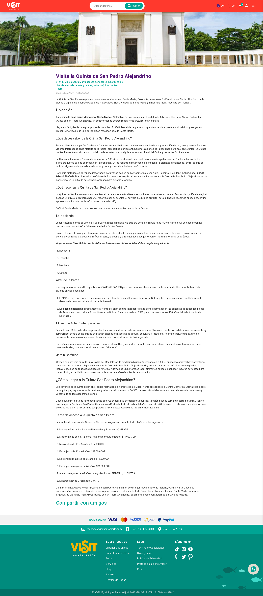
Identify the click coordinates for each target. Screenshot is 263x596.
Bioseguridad (144, 553)
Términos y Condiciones (151, 547)
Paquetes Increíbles (117, 553)
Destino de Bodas (116, 579)
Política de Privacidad (149, 558)
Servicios (111, 563)
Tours (109, 558)
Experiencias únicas (117, 547)
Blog (108, 569)
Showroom (112, 574)
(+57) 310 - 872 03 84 (142, 529)
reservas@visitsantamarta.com (104, 529)
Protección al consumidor (152, 563)
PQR (139, 569)
